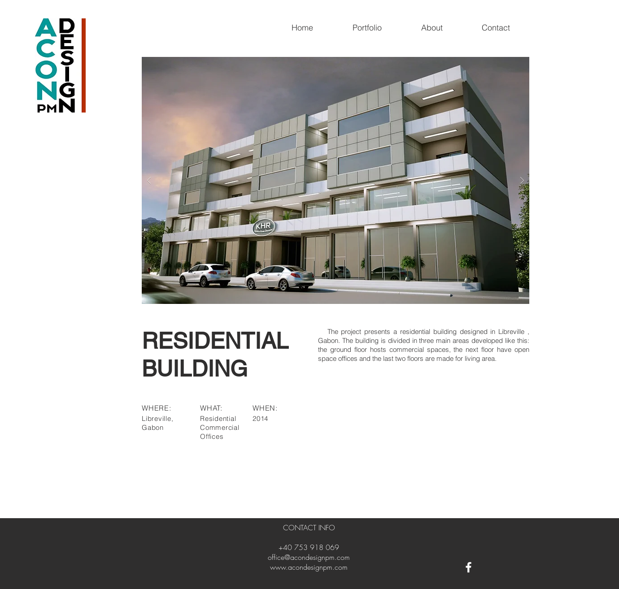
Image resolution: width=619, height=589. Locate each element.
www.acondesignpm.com (309, 567)
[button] (335, 180)
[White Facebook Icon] (468, 567)
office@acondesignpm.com (309, 557)
